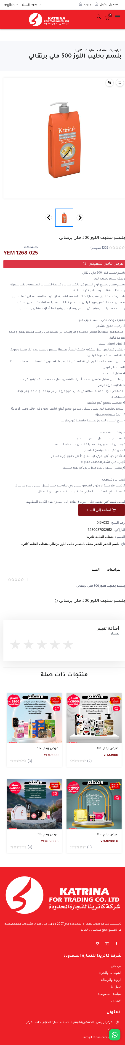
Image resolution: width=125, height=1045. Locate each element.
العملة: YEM (29, 5)
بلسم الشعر (111, 543)
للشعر (98, 543)
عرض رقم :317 (48, 748)
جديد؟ (87, 3)
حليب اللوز (67, 543)
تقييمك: (114, 633)
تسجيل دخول (109, 3)
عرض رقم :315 (107, 835)
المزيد (84, 930)
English (9, 5)
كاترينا (79, 50)
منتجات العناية (98, 50)
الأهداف (116, 1001)
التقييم (95, 569)
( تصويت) (99, 247)
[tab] (114, 569)
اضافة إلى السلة (101, 510)
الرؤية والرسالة (111, 979)
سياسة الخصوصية (110, 994)
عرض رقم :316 (48, 835)
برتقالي (54, 543)
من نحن (116, 965)
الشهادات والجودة (110, 972)
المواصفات (114, 569)
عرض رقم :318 (107, 748)
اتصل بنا (116, 987)
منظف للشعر (84, 543)
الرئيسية (116, 50)
